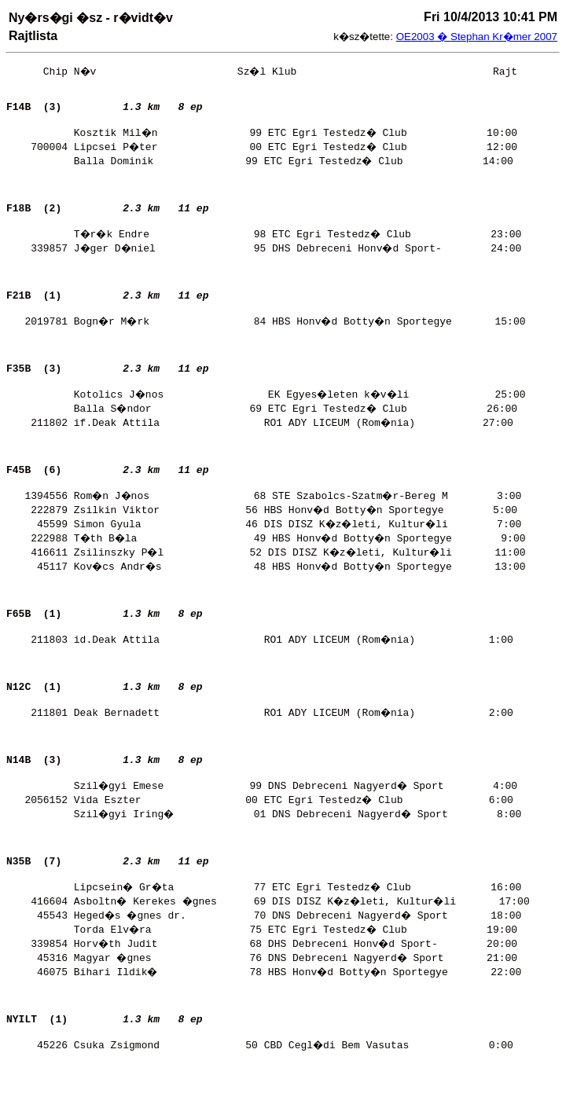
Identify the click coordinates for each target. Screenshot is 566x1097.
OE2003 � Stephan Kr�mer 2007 (476, 36)
